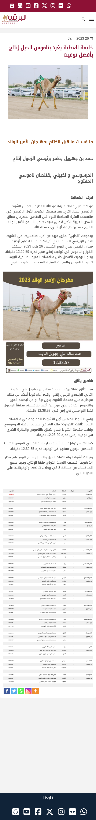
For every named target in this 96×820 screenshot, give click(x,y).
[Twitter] (14, 691)
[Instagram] (28, 691)
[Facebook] (7, 691)
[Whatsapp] (21, 691)
